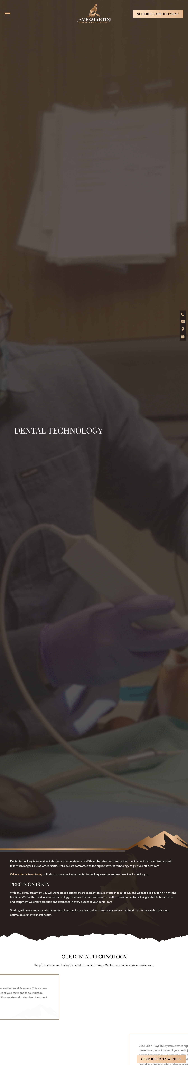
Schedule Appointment (158, 14)
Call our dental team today (26, 874)
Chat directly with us (161, 1059)
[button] (7, 13)
